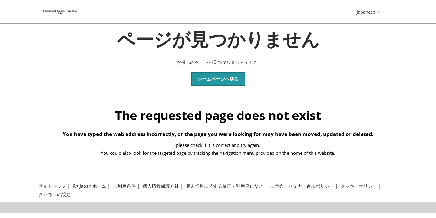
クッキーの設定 (55, 196)
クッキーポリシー (359, 188)
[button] (218, 81)
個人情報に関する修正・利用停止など (224, 188)
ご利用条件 (124, 188)
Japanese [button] (368, 13)
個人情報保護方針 (161, 188)
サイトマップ (52, 188)
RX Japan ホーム (89, 188)
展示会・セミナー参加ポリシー (302, 188)
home (296, 154)
